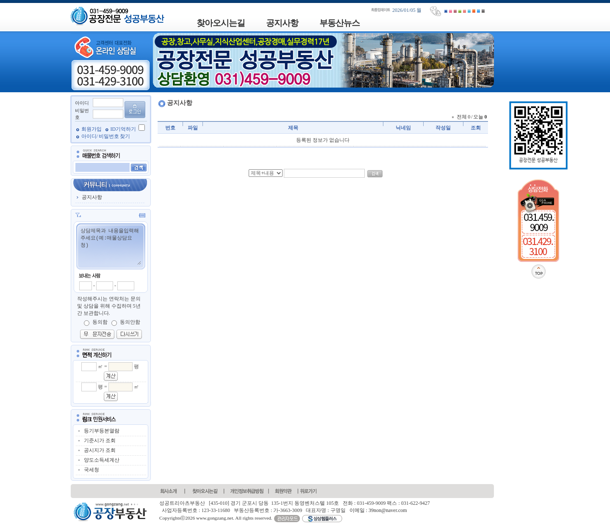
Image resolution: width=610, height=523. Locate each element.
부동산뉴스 (339, 23)
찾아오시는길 (221, 23)
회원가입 (92, 129)
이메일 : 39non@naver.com (378, 510)
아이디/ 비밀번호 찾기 (105, 136)
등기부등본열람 (101, 431)
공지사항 (282, 23)
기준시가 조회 (100, 440)
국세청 (91, 470)
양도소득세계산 (101, 460)
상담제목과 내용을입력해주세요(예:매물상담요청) (110, 246)
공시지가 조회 (100, 450)
